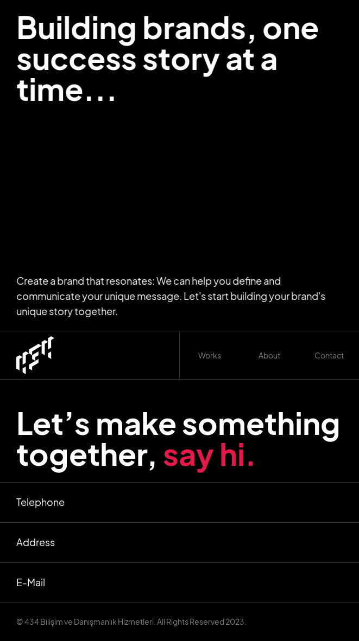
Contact (329, 355)
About (269, 355)
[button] (210, 355)
